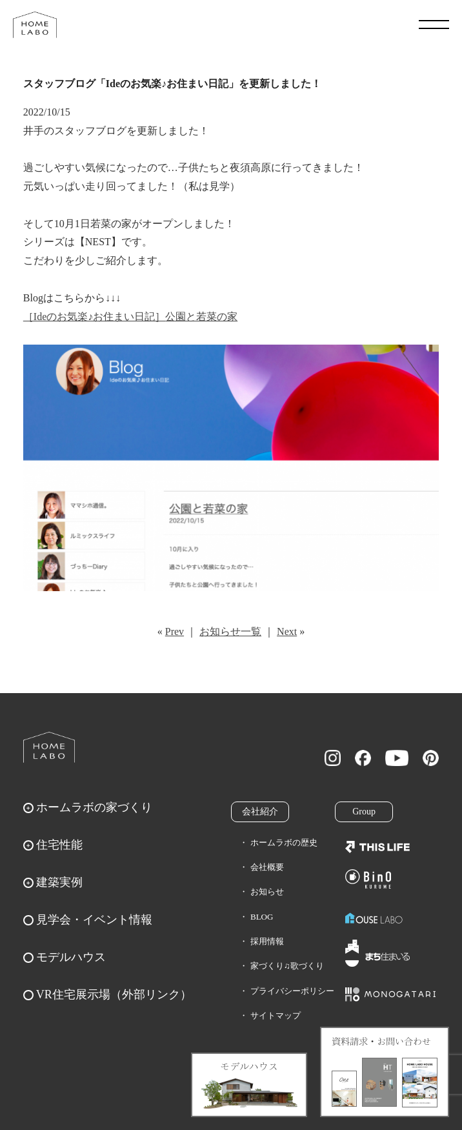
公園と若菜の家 (201, 316)
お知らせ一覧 (230, 631)
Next (287, 631)
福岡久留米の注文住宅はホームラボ (35, 24)
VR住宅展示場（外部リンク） (114, 994)
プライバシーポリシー (292, 991)
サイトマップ (275, 1015)
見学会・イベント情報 (94, 919)
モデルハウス (71, 957)
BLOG (261, 917)
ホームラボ (49, 747)
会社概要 (267, 867)
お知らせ (267, 891)
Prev (174, 631)
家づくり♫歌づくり (287, 966)
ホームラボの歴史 (283, 842)
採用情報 (267, 941)
